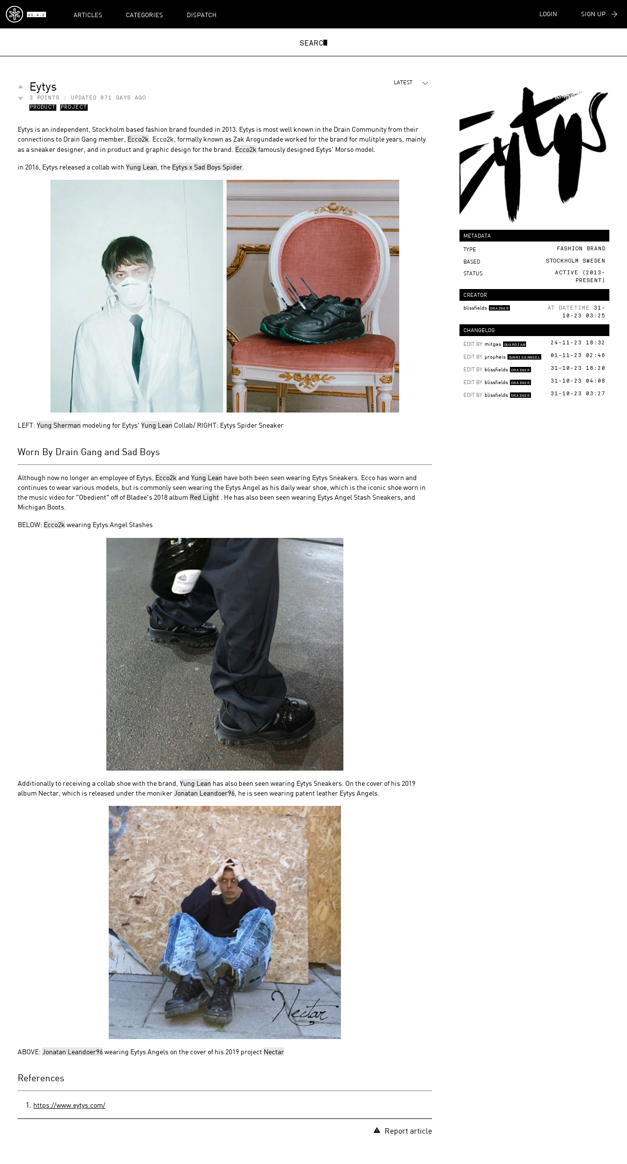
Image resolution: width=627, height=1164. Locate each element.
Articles (87, 15)
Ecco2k (138, 139)
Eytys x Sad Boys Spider (207, 167)
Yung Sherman (59, 425)
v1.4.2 (36, 15)
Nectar (274, 1051)
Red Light (204, 497)
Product (43, 107)
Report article (402, 1130)
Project (74, 107)
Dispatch (202, 15)
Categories (144, 15)
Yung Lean (141, 167)
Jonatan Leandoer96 (204, 793)
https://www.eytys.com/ (69, 1105)
